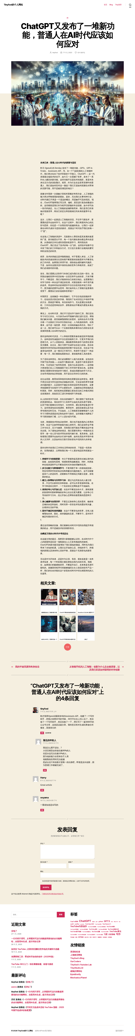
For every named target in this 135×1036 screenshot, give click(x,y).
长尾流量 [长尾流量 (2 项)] (105, 937)
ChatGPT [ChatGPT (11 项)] (85, 921)
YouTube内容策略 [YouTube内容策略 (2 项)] (92, 926)
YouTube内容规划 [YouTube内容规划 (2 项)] (101, 926)
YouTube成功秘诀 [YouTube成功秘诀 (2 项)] (84, 929)
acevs (14, 987)
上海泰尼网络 (76, 955)
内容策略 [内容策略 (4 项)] (111, 934)
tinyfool (55, 52)
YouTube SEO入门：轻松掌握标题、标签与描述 (32, 964)
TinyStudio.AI (76, 968)
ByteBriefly (75, 974)
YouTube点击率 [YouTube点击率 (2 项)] (104, 931)
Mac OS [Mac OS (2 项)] (116, 921)
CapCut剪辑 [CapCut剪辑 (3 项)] (74, 921)
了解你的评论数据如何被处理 (52, 894)
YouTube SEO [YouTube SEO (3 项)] (89, 924)
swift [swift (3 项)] (72, 924)
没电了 (14, 931)
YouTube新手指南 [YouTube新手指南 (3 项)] (75, 931)
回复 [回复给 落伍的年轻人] (45, 770)
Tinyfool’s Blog (77, 958)
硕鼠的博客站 (76, 971)
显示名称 (43, 862)
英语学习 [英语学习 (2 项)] (95, 937)
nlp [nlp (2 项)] (119, 921)
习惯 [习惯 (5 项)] (105, 934)
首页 (105, 5)
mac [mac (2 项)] (112, 921)
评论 (42, 843)
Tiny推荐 (118, 5)
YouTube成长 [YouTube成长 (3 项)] (93, 929)
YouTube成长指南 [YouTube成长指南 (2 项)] (102, 929)
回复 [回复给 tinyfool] (42, 733)
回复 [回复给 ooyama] (42, 810)
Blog (111, 5)
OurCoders (75, 961)
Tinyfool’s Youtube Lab (81, 965)
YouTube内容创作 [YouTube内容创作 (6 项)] (78, 926)
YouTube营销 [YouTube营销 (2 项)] (73, 934)
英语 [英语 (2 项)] (91, 937)
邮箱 (70, 862)
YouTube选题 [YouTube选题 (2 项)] (99, 934)
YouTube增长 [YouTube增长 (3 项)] (111, 926)
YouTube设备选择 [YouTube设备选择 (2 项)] (82, 934)
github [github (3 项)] (101, 921)
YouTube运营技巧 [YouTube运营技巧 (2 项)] (91, 934)
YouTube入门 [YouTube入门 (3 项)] (106, 924)
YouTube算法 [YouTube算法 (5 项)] (115, 931)
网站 (41, 871)
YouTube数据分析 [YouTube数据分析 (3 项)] (113, 929)
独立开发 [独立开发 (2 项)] (87, 937)
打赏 (67, 647)
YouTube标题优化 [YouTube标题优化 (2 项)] (86, 931)
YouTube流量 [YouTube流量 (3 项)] (96, 931)
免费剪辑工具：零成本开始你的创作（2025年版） (33, 956)
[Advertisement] (67, 147)
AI (67, 18)
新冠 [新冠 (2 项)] (76, 937)
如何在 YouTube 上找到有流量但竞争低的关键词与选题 (35, 949)
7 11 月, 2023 (67, 52)
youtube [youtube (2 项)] (82, 924)
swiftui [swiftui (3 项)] (77, 924)
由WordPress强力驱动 (43, 1031)
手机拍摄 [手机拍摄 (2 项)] (72, 937)
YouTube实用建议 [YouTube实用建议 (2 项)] (74, 929)
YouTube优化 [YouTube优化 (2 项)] (98, 924)
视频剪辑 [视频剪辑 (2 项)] (100, 937)
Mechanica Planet (78, 977)
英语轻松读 (75, 952)
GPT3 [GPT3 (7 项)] (107, 921)
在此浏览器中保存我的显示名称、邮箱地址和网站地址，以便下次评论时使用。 (66, 881)
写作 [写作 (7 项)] (118, 934)
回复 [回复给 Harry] (42, 790)
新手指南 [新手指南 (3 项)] (81, 937)
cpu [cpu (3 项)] (93, 921)
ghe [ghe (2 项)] (97, 921)
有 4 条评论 (81, 52)
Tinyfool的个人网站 (13, 5)
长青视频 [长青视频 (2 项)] (110, 937)
